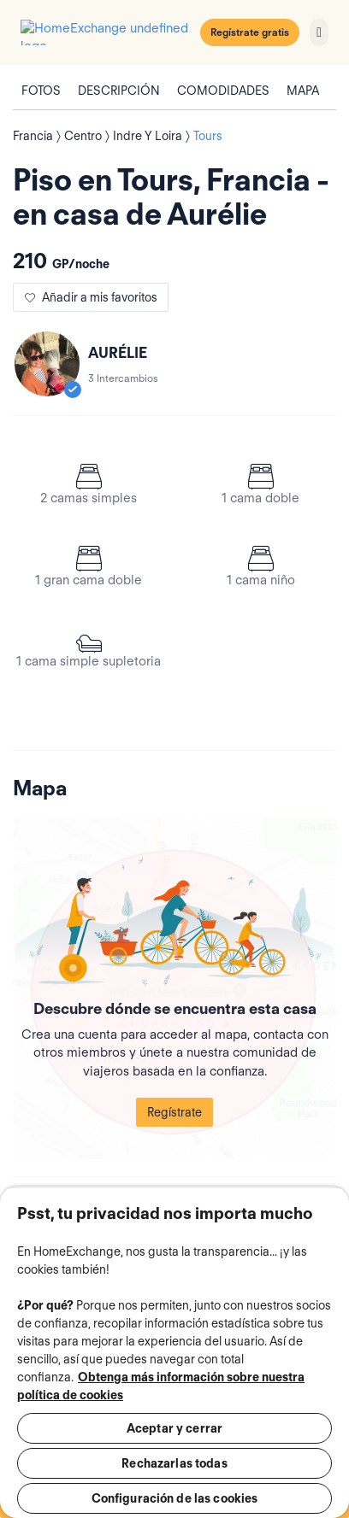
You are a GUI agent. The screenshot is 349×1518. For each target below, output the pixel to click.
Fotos (41, 85)
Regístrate (174, 1047)
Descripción (119, 85)
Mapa (303, 85)
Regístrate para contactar (175, 1503)
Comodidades (223, 85)
